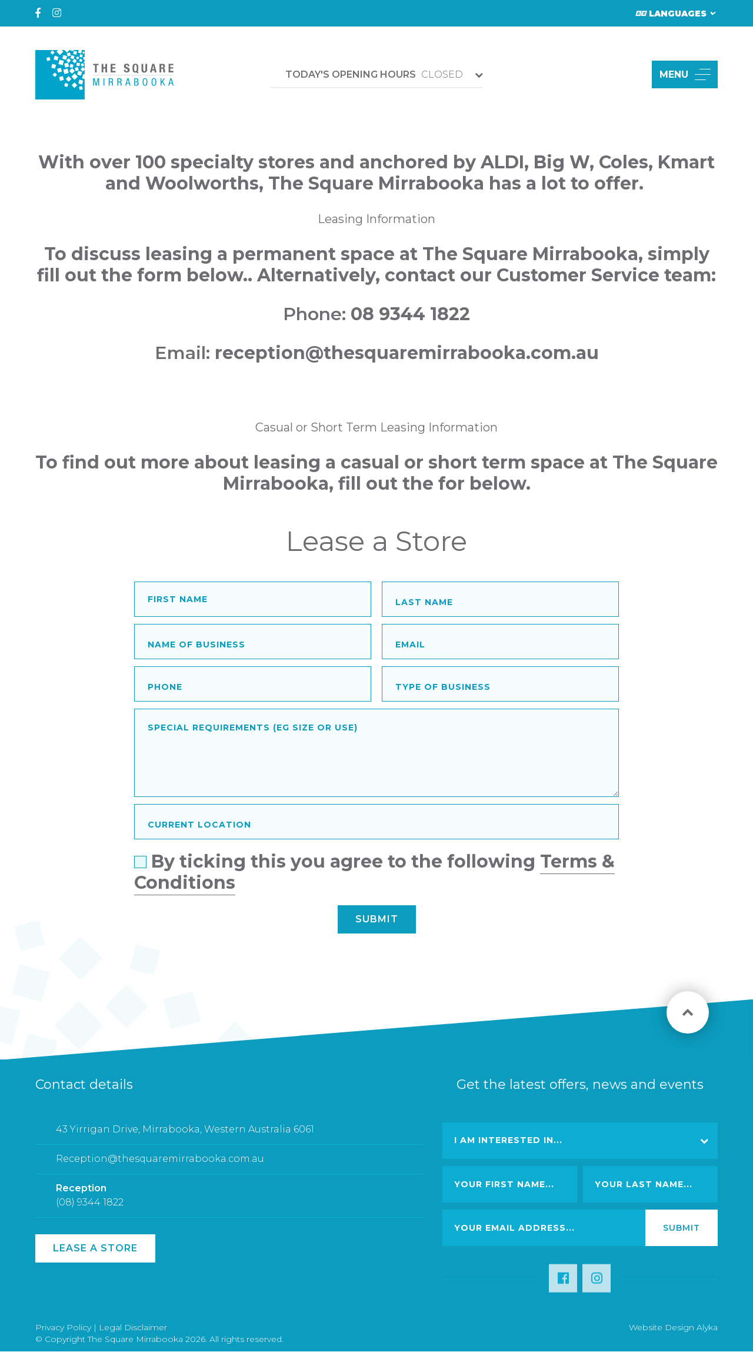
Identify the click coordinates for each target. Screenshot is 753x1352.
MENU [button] (685, 74)
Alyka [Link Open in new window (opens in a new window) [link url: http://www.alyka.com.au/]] (707, 1327)
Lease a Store (95, 1248)
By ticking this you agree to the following (374, 874)
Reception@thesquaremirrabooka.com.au (160, 1165)
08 (365, 314)
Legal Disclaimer (133, 1327)
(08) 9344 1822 (90, 1208)
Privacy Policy (63, 1327)
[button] (629, 74)
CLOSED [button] (374, 74)
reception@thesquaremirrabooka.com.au (407, 353)
